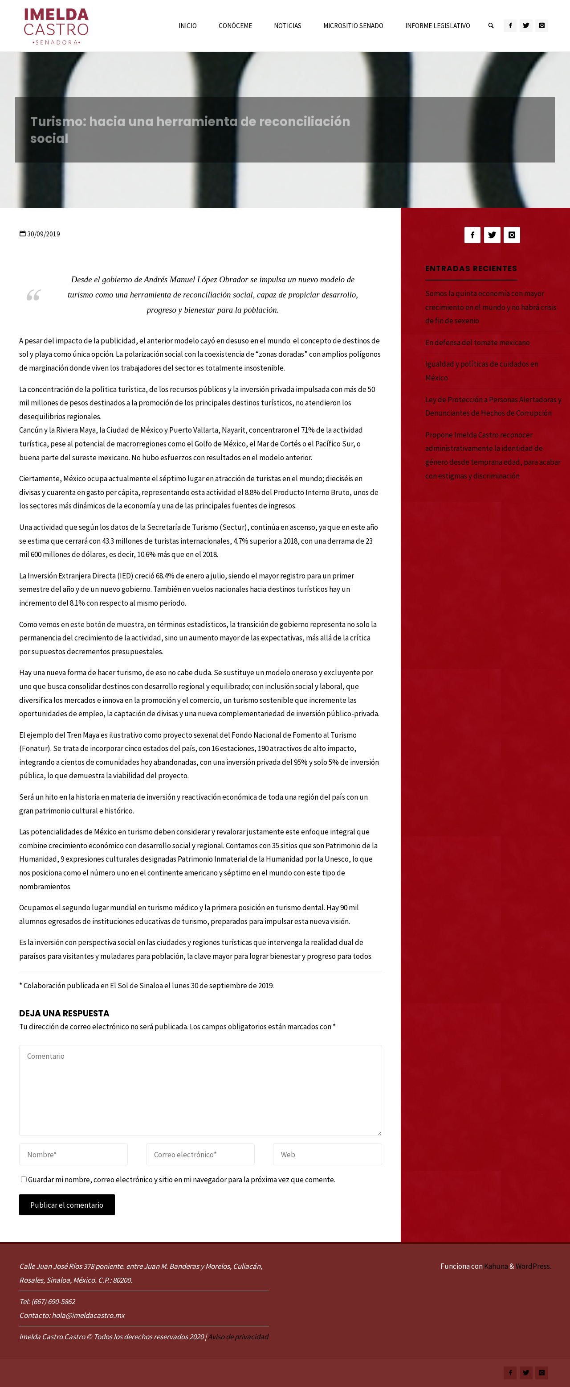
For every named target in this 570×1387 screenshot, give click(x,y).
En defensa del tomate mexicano (477, 342)
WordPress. (533, 1266)
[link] (491, 26)
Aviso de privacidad (238, 1337)
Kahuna (495, 1266)
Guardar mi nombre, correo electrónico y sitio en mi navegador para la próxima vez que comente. (178, 1180)
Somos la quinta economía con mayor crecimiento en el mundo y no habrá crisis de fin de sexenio (491, 307)
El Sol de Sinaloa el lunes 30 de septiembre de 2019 (191, 986)
